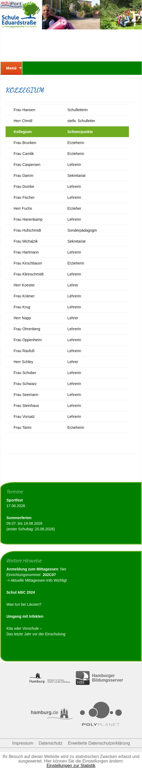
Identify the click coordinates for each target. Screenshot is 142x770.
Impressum (22, 743)
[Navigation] (11, 4)
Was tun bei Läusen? (23, 604)
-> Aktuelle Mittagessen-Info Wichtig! (36, 580)
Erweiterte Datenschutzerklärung (99, 743)
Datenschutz (50, 743)
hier (63, 569)
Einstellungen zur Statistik (70, 765)
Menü (11, 68)
